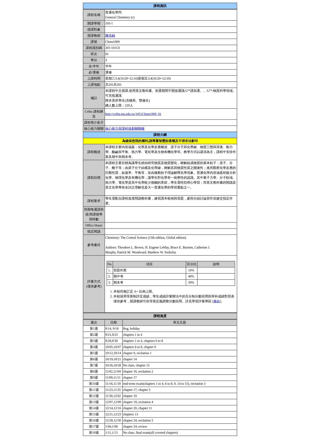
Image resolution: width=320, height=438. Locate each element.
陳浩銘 (110, 35)
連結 (216, 301)
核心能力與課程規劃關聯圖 (124, 128)
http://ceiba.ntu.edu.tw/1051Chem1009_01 (133, 114)
